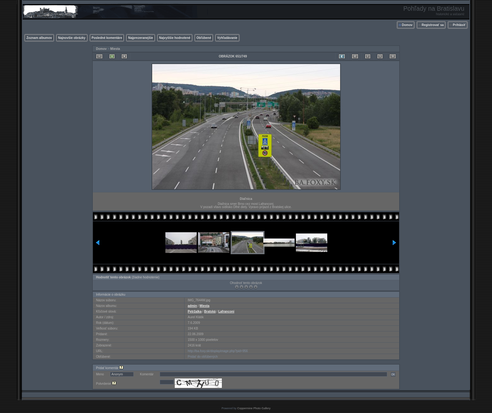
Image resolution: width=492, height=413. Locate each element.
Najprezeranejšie (140, 38)
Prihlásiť (459, 25)
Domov (407, 25)
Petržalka (194, 311)
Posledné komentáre (107, 38)
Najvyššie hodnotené (174, 38)
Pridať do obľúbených (203, 356)
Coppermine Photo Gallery (253, 408)
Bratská (210, 311)
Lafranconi (226, 311)
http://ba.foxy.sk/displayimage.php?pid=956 (218, 351)
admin (192, 306)
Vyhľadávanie (227, 38)
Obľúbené (203, 38)
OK (393, 374)
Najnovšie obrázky (72, 38)
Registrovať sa (433, 25)
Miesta (115, 49)
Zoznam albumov (39, 38)
